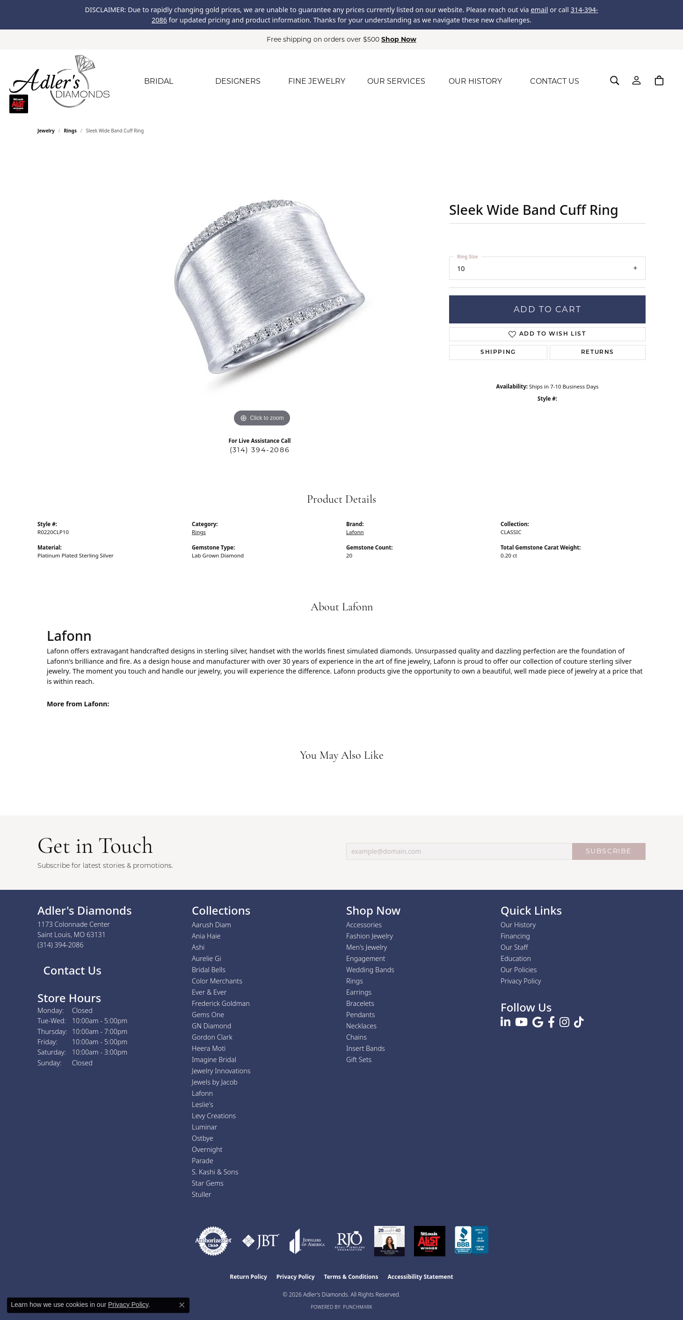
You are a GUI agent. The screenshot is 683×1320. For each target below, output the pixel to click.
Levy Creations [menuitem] (214, 1115)
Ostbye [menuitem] (202, 1138)
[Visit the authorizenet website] (213, 1241)
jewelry (46, 130)
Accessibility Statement (420, 1277)
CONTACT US (554, 81)
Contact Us (71, 970)
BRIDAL (158, 81)
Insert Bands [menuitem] (365, 1048)
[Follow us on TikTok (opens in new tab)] (579, 1022)
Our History (518, 924)
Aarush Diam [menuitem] (211, 924)
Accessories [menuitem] (364, 924)
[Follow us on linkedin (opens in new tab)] (505, 1022)
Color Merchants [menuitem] (217, 980)
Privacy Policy (521, 980)
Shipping (498, 352)
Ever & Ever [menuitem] (209, 992)
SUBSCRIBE (609, 851)
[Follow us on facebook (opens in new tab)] (551, 1022)
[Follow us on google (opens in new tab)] (537, 1022)
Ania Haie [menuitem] (206, 935)
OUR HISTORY (475, 81)
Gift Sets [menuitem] (358, 1059)
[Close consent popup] (182, 1305)
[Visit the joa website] (307, 1241)
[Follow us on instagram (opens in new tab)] (564, 1022)
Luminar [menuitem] (204, 1126)
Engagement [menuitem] (365, 958)
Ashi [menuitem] (198, 947)
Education (516, 958)
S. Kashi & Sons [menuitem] (215, 1171)
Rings (70, 130)
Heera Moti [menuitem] (208, 1048)
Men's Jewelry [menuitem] (366, 947)
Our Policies (519, 969)
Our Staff (514, 947)
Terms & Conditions (351, 1277)
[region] (262, 288)
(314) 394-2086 (260, 450)
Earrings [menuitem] (358, 992)
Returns (597, 352)
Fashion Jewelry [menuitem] (369, 935)
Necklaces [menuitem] (361, 1025)
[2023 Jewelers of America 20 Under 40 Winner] (389, 1241)
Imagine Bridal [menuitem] (214, 1059)
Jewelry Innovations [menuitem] (221, 1070)
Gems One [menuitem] (208, 1014)
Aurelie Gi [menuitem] (206, 958)
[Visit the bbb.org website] (471, 1241)
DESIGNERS (238, 81)
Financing (515, 935)
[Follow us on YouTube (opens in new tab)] (521, 1022)
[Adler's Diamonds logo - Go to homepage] (59, 81)
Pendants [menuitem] (360, 1014)
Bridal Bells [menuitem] (208, 969)
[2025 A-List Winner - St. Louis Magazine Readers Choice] (429, 1241)
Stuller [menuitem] (201, 1194)
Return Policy (248, 1277)
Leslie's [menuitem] (202, 1104)
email (539, 9)
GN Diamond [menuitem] (211, 1025)
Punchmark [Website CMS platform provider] (357, 1307)
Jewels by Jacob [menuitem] (215, 1082)
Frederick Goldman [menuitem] (221, 1003)
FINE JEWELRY (316, 81)
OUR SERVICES (396, 81)
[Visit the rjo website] (349, 1241)
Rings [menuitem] (354, 980)
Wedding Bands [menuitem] (370, 969)
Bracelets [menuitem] (360, 1003)
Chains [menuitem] (356, 1037)
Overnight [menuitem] (207, 1149)
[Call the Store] (60, 944)
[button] (614, 80)
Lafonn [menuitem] (202, 1093)
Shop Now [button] (398, 39)
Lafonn (355, 531)
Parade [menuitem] (202, 1160)
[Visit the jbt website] (260, 1241)
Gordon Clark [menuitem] (212, 1037)
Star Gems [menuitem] (208, 1183)
